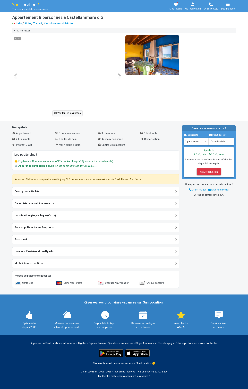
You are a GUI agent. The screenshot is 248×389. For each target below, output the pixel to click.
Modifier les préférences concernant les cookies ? (124, 376)
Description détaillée (27, 191)
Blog (138, 343)
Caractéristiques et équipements (34, 203)
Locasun (192, 343)
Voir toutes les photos (67, 113)
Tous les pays (166, 343)
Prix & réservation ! (209, 171)
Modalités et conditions (29, 263)
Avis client (21, 239)
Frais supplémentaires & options (34, 227)
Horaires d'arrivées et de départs (34, 251)
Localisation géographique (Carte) (35, 215)
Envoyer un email (218, 189)
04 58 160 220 (197, 189)
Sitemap (181, 343)
